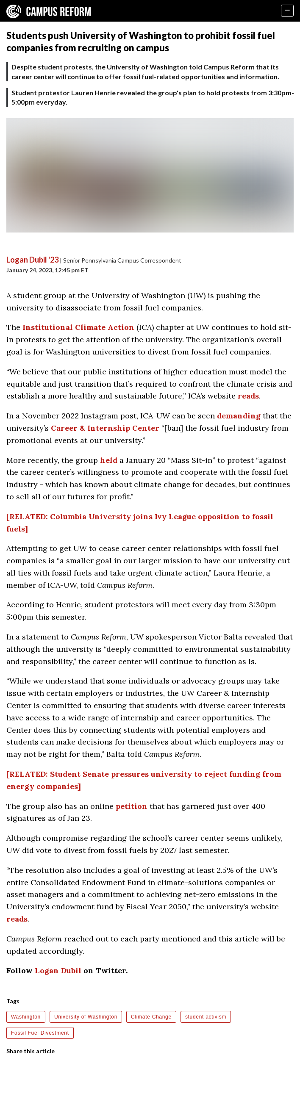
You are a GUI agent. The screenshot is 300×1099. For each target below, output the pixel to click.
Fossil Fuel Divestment (40, 1033)
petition (131, 806)
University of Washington (85, 1017)
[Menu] (287, 11)
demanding (239, 416)
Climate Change (151, 1017)
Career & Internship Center (105, 428)
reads (248, 396)
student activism (205, 1017)
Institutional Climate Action (78, 327)
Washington (26, 1017)
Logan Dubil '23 (32, 259)
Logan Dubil (58, 970)
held (108, 460)
